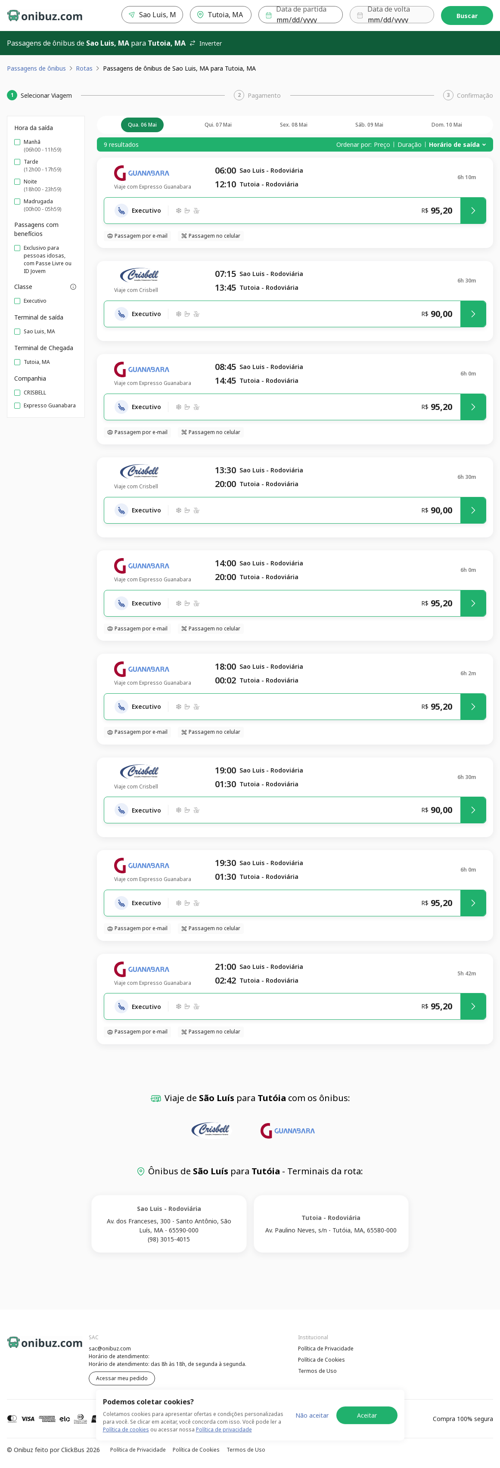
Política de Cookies (321, 1359)
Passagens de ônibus (36, 68)
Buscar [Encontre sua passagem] (467, 16)
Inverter (205, 43)
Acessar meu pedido (122, 1378)
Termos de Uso (317, 1371)
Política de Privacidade (326, 1348)
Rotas (84, 68)
